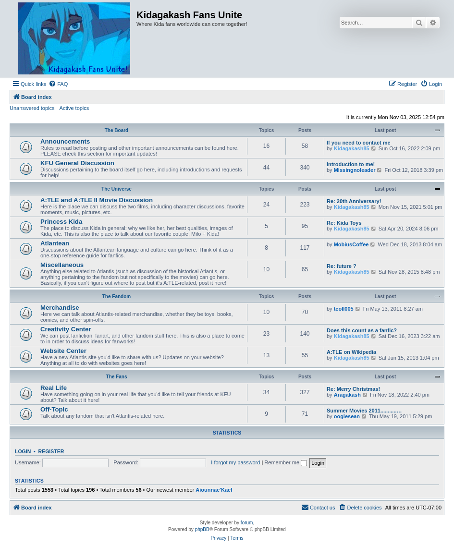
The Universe (116, 189)
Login (23, 451)
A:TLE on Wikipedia (351, 352)
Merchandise (59, 307)
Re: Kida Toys (344, 223)
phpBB (202, 529)
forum (247, 522)
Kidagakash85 (351, 148)
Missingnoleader (355, 170)
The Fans (116, 376)
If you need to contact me (359, 142)
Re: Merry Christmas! (353, 389)
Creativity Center (65, 329)
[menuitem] (58, 84)
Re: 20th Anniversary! (354, 201)
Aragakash (347, 395)
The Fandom (116, 296)
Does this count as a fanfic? (362, 330)
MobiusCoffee (351, 244)
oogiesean (347, 416)
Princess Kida (61, 221)
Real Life (53, 387)
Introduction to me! (351, 164)
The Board (116, 130)
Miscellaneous (62, 264)
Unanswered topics (32, 108)
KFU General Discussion (77, 163)
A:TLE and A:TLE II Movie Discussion (96, 200)
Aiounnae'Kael (214, 490)
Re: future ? (341, 266)
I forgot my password (235, 462)
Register (51, 451)
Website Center (63, 350)
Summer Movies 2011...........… (364, 410)
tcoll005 (344, 309)
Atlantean (54, 243)
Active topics (74, 108)
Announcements (65, 141)
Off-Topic (54, 409)
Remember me (285, 462)
